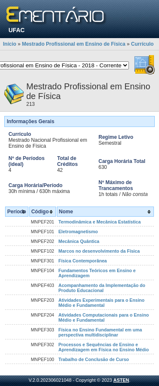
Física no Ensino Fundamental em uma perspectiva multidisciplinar (100, 332)
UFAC (16, 30)
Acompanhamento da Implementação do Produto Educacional (102, 288)
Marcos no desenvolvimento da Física (99, 251)
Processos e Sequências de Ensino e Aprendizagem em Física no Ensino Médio (104, 347)
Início (9, 44)
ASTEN (121, 380)
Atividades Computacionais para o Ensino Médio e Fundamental (104, 317)
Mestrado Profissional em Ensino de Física (74, 44)
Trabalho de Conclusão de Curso (94, 359)
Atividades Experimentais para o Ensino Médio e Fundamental (102, 303)
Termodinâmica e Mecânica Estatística (100, 221)
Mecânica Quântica (79, 241)
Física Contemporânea (83, 260)
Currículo (142, 44)
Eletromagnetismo (78, 231)
